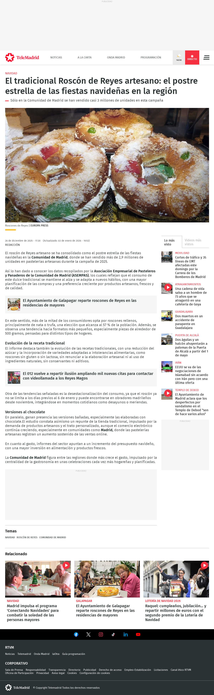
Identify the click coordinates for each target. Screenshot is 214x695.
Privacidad (42, 673)
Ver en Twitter (88, 635)
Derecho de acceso (110, 670)
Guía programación (73, 654)
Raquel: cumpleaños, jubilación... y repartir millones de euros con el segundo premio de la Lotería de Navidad (176, 579)
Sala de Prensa (14, 670)
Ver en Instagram (100, 634)
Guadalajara (184, 311)
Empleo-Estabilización (137, 670)
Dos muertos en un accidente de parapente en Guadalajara (167, 315)
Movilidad (182, 253)
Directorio (74, 670)
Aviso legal (58, 673)
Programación (151, 57)
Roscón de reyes (27, 537)
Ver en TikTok (113, 635)
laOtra (55, 654)
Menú (206, 57)
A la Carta (84, 57)
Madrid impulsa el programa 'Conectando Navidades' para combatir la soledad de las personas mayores (38, 579)
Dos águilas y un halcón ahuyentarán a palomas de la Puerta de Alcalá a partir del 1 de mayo (167, 339)
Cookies (72, 673)
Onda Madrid (116, 57)
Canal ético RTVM (181, 670)
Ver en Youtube (138, 634)
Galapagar (84, 600)
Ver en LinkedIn (125, 634)
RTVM (9, 647)
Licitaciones (161, 670)
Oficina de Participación (19, 673)
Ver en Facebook (76, 635)
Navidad (11, 73)
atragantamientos (188, 284)
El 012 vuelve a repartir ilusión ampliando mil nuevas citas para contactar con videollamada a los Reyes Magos (14, 377)
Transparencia (57, 670)
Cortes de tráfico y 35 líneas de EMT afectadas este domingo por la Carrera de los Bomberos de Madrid (167, 257)
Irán (178, 362)
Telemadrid (24, 654)
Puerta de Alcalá (187, 335)
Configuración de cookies (95, 673)
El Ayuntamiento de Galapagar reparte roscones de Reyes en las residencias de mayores (14, 304)
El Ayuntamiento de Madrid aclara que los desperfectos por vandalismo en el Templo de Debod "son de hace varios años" (167, 394)
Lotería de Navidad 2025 (162, 600)
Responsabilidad (36, 670)
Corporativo (16, 663)
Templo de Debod (187, 390)
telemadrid (17, 687)
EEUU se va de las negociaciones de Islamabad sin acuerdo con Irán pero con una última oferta (167, 366)
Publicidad (89, 670)
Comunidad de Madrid (52, 537)
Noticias (56, 57)
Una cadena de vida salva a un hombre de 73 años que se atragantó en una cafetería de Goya (167, 288)
